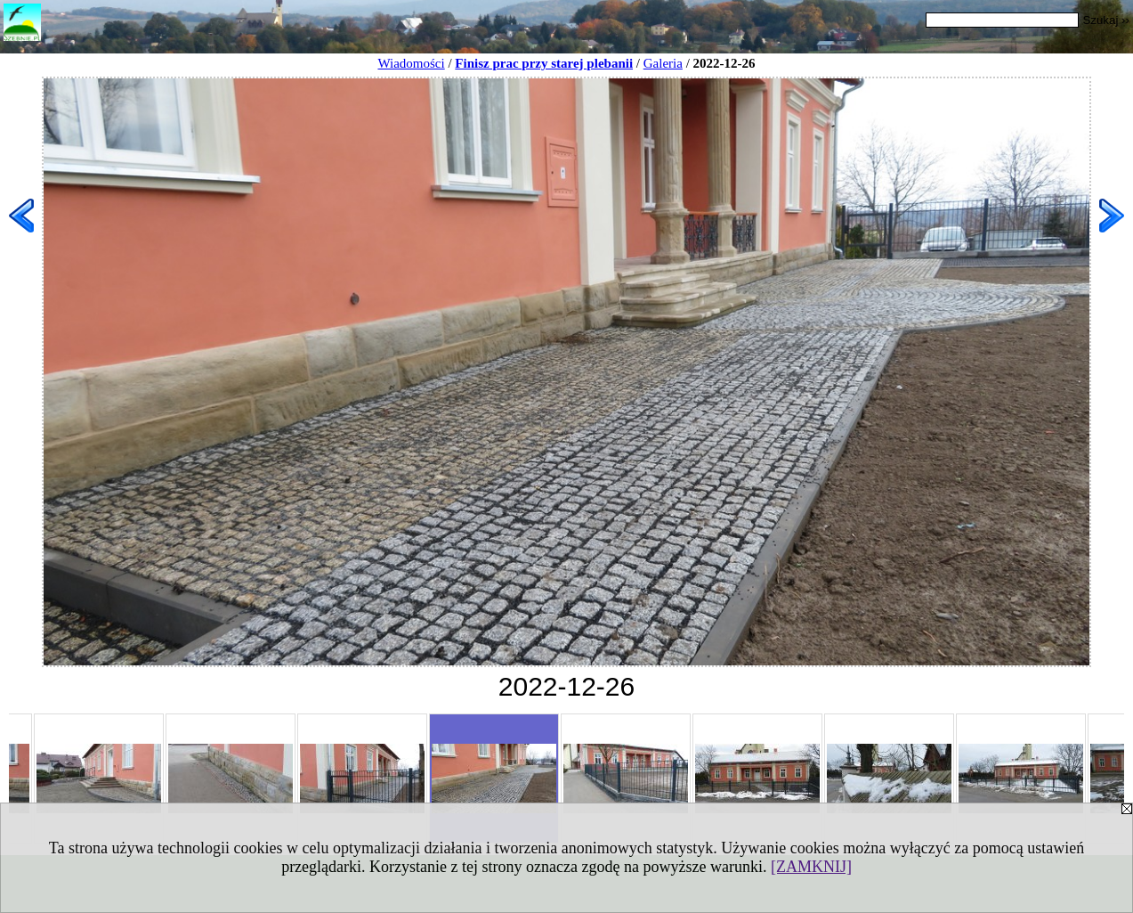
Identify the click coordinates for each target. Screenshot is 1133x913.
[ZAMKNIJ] (811, 867)
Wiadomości (410, 63)
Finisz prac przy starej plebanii (544, 63)
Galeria (663, 63)
